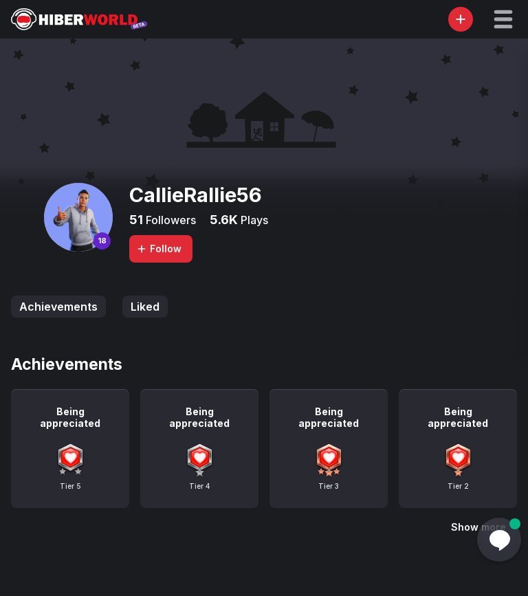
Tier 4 (199, 486)
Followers (169, 220)
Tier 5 (70, 486)
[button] (503, 19)
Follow (159, 248)
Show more (478, 527)
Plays (253, 220)
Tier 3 (328, 486)
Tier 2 (458, 486)
